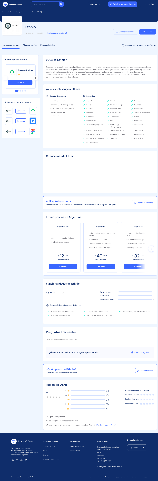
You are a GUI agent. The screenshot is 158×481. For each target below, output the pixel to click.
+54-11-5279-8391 (104, 461)
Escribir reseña (145, 370)
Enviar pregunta (140, 352)
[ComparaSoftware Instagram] (25, 460)
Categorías (96, 4)
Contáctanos (102, 441)
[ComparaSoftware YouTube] (17, 460)
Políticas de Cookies (114, 477)
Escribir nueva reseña (57, 33)
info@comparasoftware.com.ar (109, 466)
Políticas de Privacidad (97, 477)
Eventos (46, 455)
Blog (45, 450)
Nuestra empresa (50, 441)
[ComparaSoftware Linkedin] (12, 460)
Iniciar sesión (148, 4)
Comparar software (125, 31)
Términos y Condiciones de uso (135, 477)
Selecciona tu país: (135, 440)
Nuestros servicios (77, 446)
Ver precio (147, 32)
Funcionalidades (47, 45)
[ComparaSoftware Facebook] (21, 460)
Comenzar (101, 267)
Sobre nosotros (49, 446)
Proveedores (75, 441)
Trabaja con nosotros (51, 459)
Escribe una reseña (106, 425)
